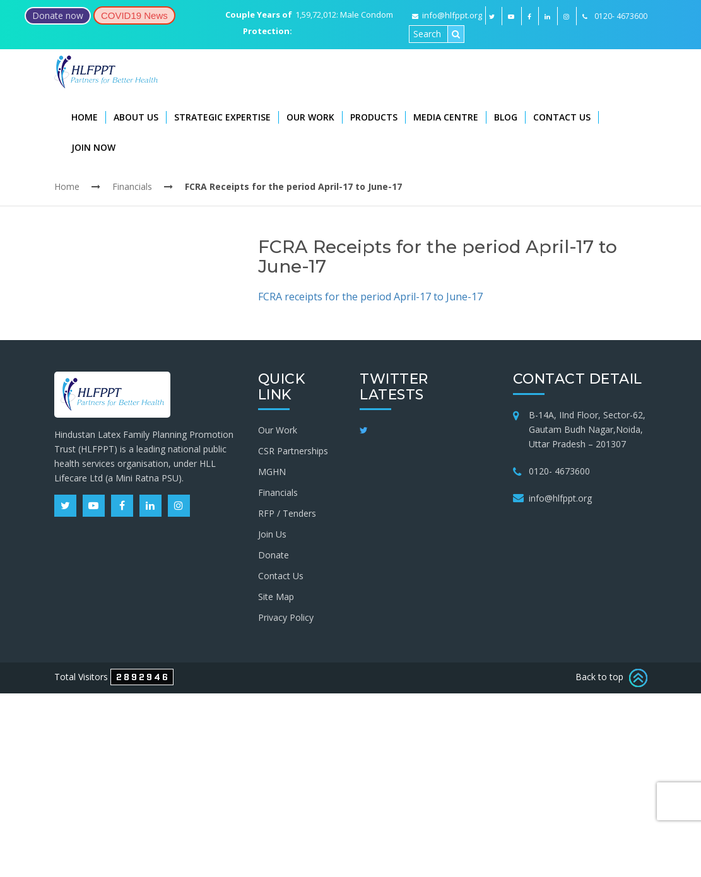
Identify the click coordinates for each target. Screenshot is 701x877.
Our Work (310, 117)
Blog (505, 117)
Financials (132, 186)
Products (374, 117)
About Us (136, 117)
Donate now (57, 15)
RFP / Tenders (287, 513)
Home (84, 117)
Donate (273, 555)
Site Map (276, 597)
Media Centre (445, 117)
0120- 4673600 (559, 471)
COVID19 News (134, 15)
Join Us (272, 534)
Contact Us (562, 117)
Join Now (93, 147)
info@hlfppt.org (447, 15)
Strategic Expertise (222, 117)
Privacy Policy (286, 617)
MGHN (272, 472)
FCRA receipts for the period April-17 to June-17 (370, 296)
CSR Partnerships (293, 451)
